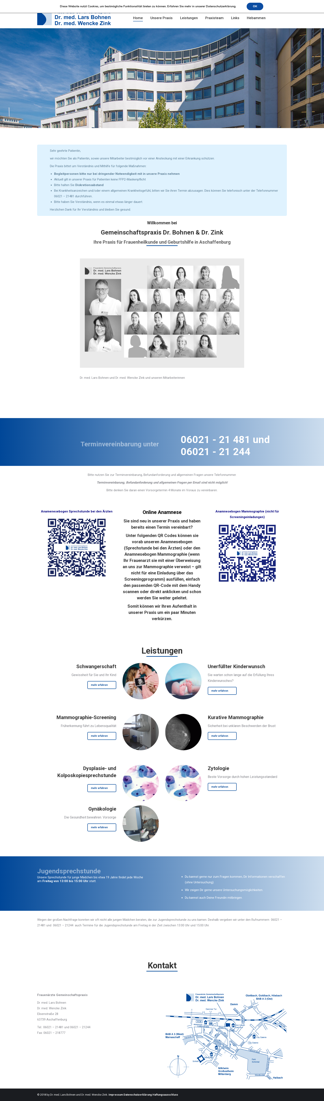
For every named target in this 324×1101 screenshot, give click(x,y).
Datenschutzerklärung (138, 1094)
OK (255, 6)
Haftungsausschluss (165, 1094)
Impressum (116, 1094)
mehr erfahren (99, 685)
